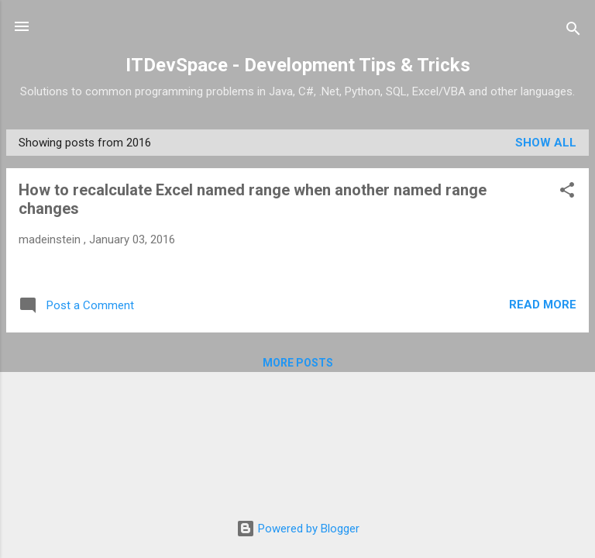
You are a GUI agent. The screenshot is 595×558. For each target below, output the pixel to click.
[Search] (573, 31)
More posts (298, 362)
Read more (542, 305)
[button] (567, 193)
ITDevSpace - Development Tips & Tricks (298, 65)
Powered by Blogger (297, 529)
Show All (545, 143)
